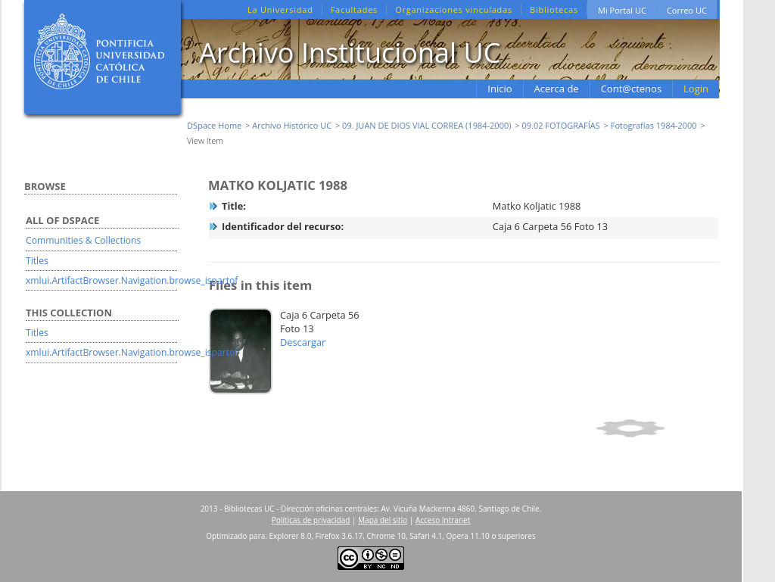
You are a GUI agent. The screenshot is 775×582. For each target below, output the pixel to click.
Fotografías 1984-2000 (654, 125)
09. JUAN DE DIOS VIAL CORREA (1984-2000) (426, 125)
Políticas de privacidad (311, 520)
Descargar (302, 342)
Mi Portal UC (622, 10)
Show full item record (654, 428)
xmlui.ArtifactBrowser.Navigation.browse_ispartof (132, 280)
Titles (37, 260)
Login (695, 88)
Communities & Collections (83, 240)
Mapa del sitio (382, 520)
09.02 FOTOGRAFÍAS (560, 125)
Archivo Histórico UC (291, 125)
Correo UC (687, 10)
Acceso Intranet (443, 520)
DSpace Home (214, 125)
